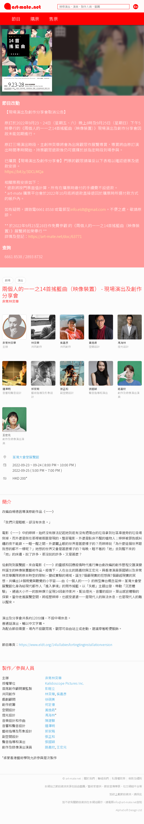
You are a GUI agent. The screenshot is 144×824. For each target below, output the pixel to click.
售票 (53, 18)
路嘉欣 (122, 389)
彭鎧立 (50, 688)
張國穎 (93, 389)
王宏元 (6, 435)
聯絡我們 (103, 778)
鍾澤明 (6, 389)
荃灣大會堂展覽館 (25, 456)
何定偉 (50, 704)
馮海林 (122, 343)
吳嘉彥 (64, 343)
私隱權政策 (118, 778)
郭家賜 (35, 389)
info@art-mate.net (125, 802)
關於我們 (89, 778)
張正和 (64, 389)
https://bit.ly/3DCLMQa (24, 171)
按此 (139, 794)
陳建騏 (50, 720)
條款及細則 (135, 778)
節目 (16, 18)
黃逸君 (93, 343)
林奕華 (35, 343)
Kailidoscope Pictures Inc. (64, 683)
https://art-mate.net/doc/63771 (55, 236)
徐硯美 (50, 699)
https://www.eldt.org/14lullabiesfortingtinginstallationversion (65, 644)
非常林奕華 (10, 301)
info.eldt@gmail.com (88, 209)
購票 (34, 18)
